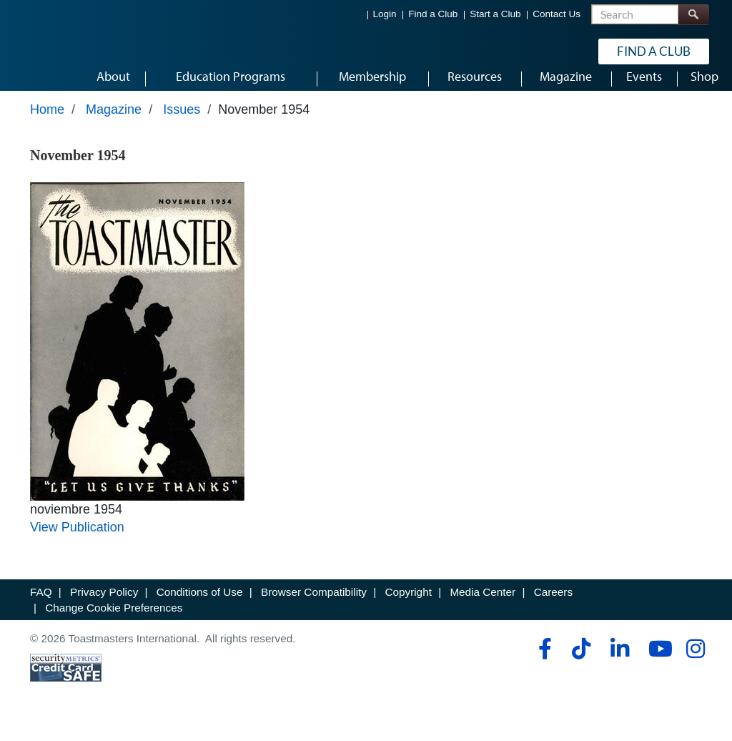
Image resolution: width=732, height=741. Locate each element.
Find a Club (433, 14)
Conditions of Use (200, 609)
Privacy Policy (104, 609)
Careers (553, 609)
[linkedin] (619, 666)
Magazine (114, 126)
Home (47, 126)
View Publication (77, 544)
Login (385, 14)
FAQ (41, 609)
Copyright (408, 609)
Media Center (482, 609)
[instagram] (695, 666)
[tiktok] (581, 666)
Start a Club (495, 14)
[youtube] (657, 666)
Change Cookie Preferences (113, 624)
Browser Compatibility (314, 609)
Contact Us (556, 14)
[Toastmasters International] (70, 51)
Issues (181, 126)
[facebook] (543, 666)
